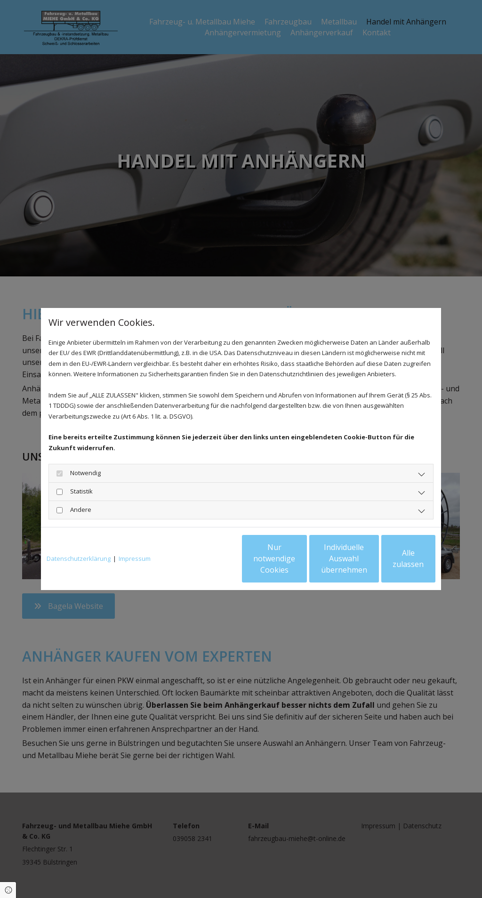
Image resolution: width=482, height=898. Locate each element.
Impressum (135, 558)
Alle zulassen (392, 558)
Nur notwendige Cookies (213, 558)
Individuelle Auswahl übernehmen (303, 558)
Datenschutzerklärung (79, 558)
